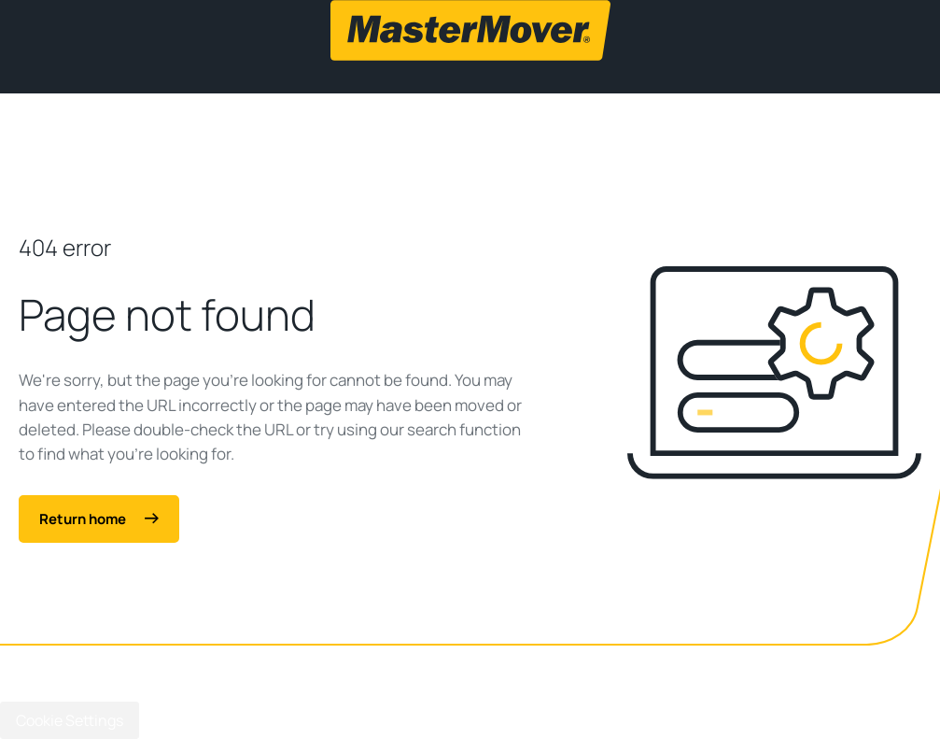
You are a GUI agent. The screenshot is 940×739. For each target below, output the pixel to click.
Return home (99, 519)
